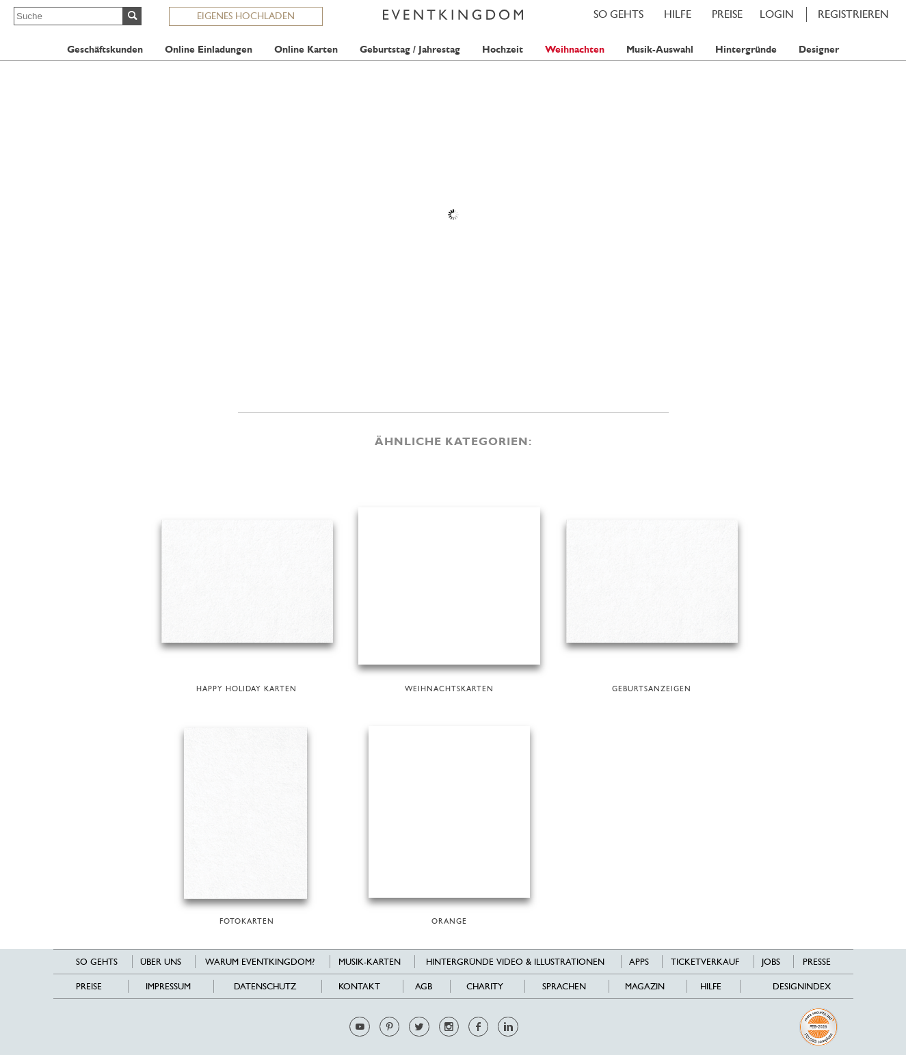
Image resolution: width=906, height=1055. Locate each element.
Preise (727, 14)
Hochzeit (502, 49)
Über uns (160, 962)
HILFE (677, 14)
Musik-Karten (369, 962)
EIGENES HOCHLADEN (246, 15)
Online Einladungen (208, 49)
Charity (484, 986)
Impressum (168, 986)
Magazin (645, 986)
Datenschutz (265, 986)
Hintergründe (746, 49)
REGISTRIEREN (853, 14)
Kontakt (359, 986)
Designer (819, 49)
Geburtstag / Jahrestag (410, 49)
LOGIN (777, 14)
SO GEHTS (618, 14)
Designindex (802, 986)
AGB (423, 986)
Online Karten (306, 49)
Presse (817, 962)
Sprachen (564, 986)
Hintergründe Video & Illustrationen (515, 962)
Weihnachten (574, 49)
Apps (639, 962)
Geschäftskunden (105, 49)
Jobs (771, 962)
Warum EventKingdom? (260, 962)
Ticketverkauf (705, 962)
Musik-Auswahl (659, 49)
